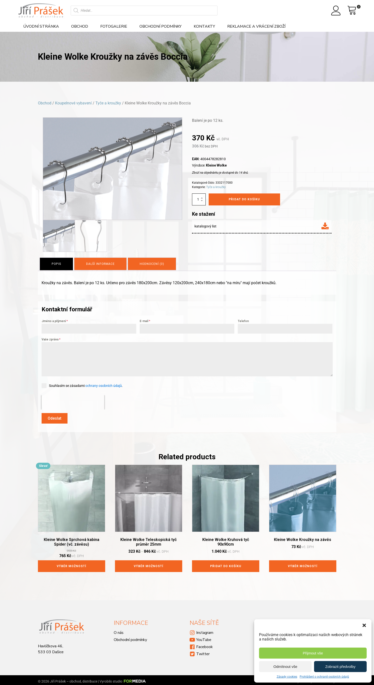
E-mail (145, 320)
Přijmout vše (313, 653)
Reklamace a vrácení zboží (256, 26)
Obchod (79, 26)
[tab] (57, 263)
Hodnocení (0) (155, 263)
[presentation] (73, 400)
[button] (364, 625)
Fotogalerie (113, 26)
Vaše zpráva (51, 338)
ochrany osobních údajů (103, 384)
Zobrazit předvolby (340, 666)
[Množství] (199, 199)
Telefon (243, 320)
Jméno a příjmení (55, 320)
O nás (119, 630)
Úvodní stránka (41, 26)
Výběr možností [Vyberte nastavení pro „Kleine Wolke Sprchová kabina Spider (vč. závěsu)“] (71, 563)
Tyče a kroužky (108, 103)
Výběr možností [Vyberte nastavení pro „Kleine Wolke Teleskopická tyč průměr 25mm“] (148, 563)
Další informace (102, 263)
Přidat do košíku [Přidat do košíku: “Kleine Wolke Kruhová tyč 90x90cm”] (225, 563)
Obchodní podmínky (160, 26)
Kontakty (204, 26)
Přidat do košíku (244, 199)
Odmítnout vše (285, 666)
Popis (57, 263)
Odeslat (54, 417)
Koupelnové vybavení (73, 103)
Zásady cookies (287, 676)
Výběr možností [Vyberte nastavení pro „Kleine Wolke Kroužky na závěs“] (302, 563)
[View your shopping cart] (352, 10)
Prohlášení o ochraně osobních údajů (324, 676)
